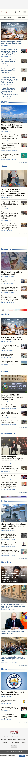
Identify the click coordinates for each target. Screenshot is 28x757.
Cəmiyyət (5, 314)
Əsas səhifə (7, 18)
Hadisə (4, 501)
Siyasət (4, 166)
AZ (19, 12)
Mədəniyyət (6, 562)
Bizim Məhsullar (12, 739)
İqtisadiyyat (6, 249)
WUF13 (4, 102)
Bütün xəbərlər (22, 162)
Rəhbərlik (3, 739)
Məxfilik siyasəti (16, 742)
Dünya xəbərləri (8, 434)
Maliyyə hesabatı (19, 737)
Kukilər (24, 742)
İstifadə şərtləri (6, 742)
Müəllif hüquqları (22, 739)
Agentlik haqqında (8, 737)
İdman (4, 669)
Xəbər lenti (21, 18)
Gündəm (5, 372)
